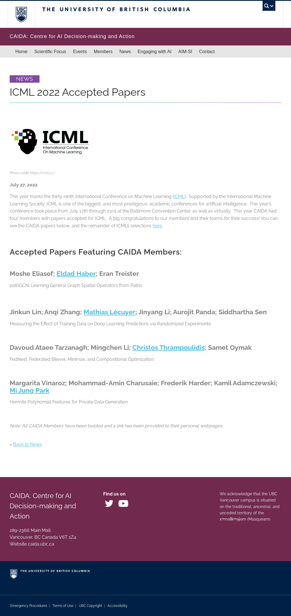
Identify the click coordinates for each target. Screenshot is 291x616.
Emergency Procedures (28, 606)
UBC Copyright (90, 606)
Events (80, 51)
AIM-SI (185, 51)
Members (103, 51)
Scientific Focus (50, 51)
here (157, 225)
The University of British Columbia (25, 14)
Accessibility (117, 606)
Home (21, 51)
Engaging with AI (154, 51)
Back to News (27, 444)
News (125, 51)
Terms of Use (63, 606)
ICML (179, 196)
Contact (207, 51)
